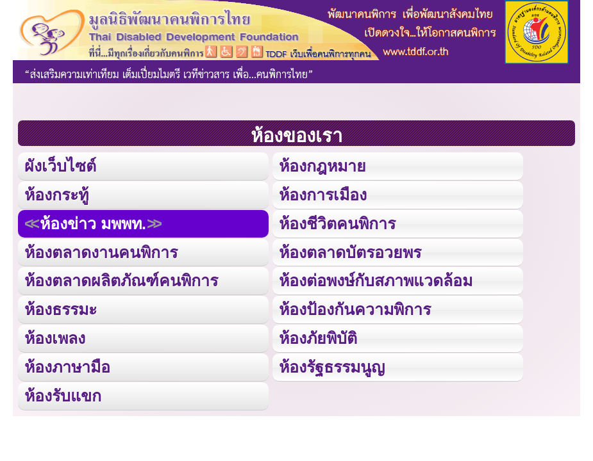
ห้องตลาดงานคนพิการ (101, 252)
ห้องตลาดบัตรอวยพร (350, 252)
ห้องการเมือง (323, 195)
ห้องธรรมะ (60, 309)
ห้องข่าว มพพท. (93, 223)
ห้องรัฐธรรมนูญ (332, 367)
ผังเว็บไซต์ (60, 166)
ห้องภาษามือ (67, 367)
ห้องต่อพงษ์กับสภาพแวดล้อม (375, 280)
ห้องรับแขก (62, 396)
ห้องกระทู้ (56, 195)
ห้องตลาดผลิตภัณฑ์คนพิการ (121, 280)
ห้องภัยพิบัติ (318, 338)
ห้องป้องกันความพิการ (355, 309)
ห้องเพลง (54, 338)
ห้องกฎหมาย (322, 166)
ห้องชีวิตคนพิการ (337, 223)
